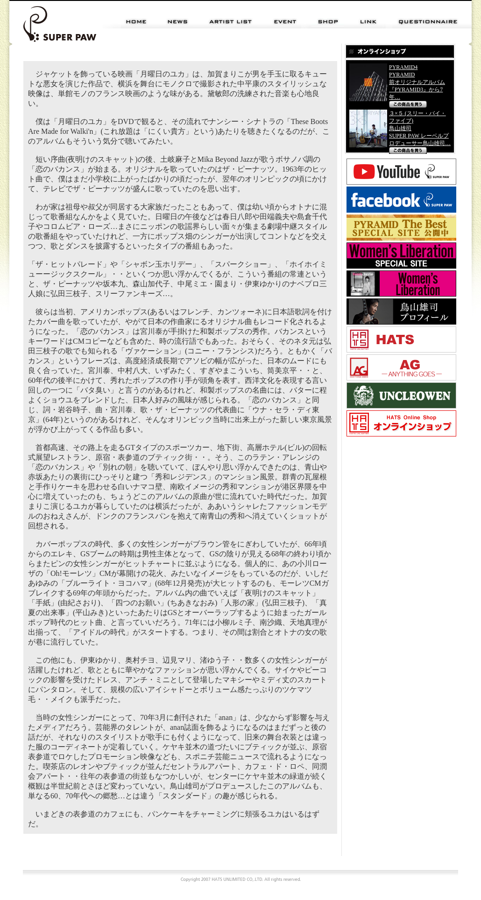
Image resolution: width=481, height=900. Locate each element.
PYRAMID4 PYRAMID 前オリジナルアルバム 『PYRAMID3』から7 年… (417, 82)
